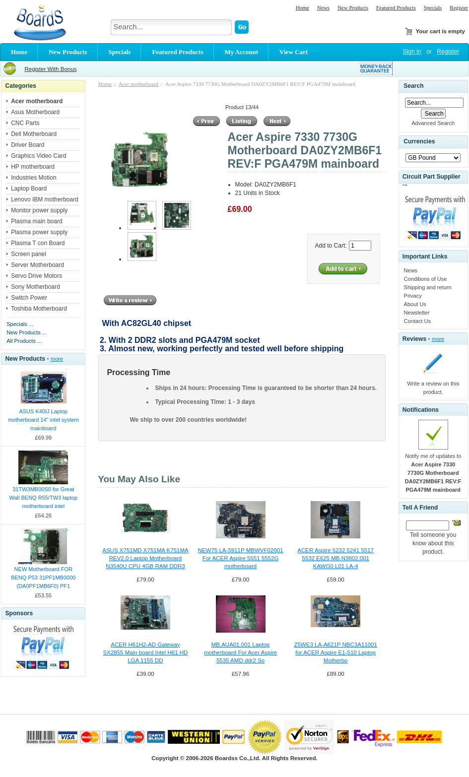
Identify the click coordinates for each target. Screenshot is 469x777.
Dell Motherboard (34, 133)
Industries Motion (33, 177)
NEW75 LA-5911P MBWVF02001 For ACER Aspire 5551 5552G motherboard (240, 558)
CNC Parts (25, 123)
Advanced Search (433, 123)
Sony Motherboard (35, 286)
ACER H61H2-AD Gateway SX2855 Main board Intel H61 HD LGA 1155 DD (145, 652)
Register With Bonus (50, 69)
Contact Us (417, 321)
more (57, 359)
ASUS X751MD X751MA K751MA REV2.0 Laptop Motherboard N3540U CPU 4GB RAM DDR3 (145, 558)
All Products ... (24, 341)
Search (413, 85)
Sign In (412, 51)
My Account (242, 52)
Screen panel (28, 254)
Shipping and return (428, 287)
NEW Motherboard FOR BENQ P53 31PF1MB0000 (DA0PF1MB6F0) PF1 (43, 577)
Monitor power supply (39, 210)
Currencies (419, 141)
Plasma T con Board (38, 243)
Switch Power (29, 297)
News (323, 7)
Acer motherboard (138, 84)
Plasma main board (36, 221)
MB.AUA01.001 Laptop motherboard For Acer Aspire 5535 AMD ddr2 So (240, 652)
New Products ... (26, 332)
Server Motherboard (37, 264)
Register (459, 7)
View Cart (293, 52)
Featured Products (396, 7)
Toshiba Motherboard (39, 308)
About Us (415, 304)
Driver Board (27, 144)
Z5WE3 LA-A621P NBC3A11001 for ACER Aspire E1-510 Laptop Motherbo (335, 652)
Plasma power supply (39, 232)
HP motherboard (33, 166)
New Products (352, 7)
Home (302, 7)
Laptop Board (29, 188)
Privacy (413, 296)
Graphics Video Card (38, 155)
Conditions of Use (425, 279)
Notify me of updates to (433, 473)
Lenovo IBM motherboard (44, 199)
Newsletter (417, 313)
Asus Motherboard (35, 112)
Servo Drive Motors (36, 275)
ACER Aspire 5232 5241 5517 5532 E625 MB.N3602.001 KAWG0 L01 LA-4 (335, 558)
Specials (433, 7)
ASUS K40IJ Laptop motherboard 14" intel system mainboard (43, 419)
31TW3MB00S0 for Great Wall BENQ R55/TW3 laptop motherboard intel (43, 497)
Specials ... (19, 324)
